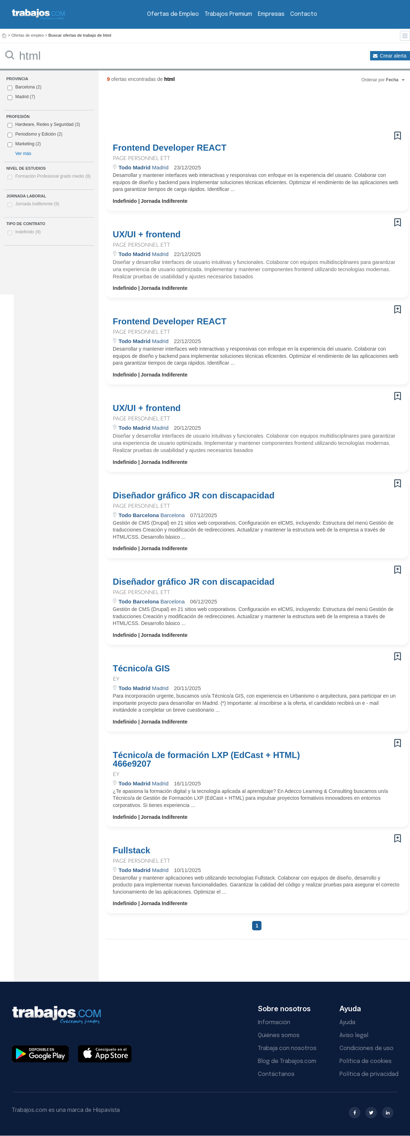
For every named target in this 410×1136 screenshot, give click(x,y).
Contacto (303, 14)
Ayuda (347, 1022)
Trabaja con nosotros (287, 1048)
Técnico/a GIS (141, 668)
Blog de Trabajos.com (287, 1061)
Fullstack (131, 850)
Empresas (271, 14)
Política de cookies (366, 1061)
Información (274, 1022)
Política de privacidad (369, 1074)
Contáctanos (276, 1074)
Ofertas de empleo (28, 35)
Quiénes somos (279, 1035)
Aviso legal (354, 1035)
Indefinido (28, 231)
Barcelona (25, 87)
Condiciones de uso (366, 1048)
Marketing (24, 143)
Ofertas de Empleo (173, 14)
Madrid (21, 96)
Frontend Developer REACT (170, 147)
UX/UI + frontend (147, 234)
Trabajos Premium (228, 14)
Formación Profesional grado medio (53, 176)
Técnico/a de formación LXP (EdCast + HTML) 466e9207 (206, 759)
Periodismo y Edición (35, 134)
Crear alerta (393, 56)
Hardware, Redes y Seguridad (44, 124)
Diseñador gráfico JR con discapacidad (193, 495)
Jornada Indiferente (37, 203)
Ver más (23, 153)
